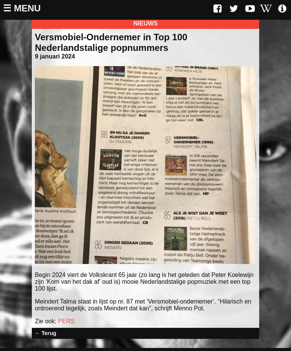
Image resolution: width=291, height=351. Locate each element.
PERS (66, 321)
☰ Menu (22, 8)
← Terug (45, 333)
